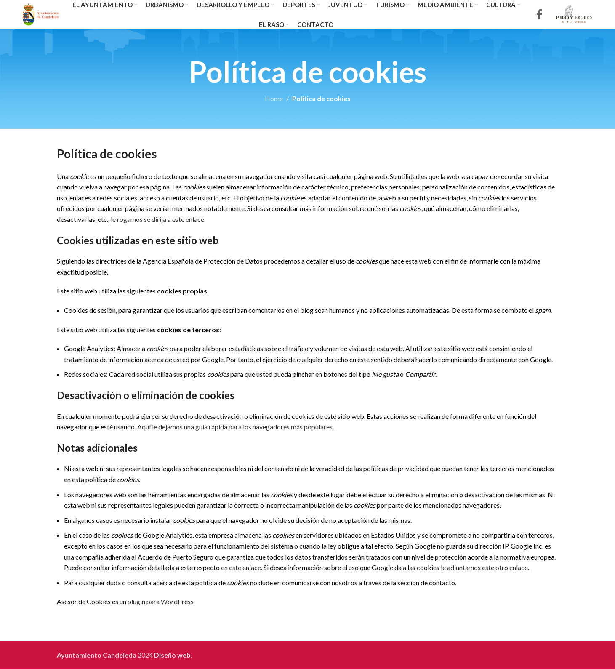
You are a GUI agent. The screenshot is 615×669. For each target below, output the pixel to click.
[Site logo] (41, 14)
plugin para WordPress (161, 602)
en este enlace (241, 568)
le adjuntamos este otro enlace (484, 568)
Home (274, 99)
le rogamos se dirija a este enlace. (158, 220)
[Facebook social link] (539, 14)
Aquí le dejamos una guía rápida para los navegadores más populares (235, 427)
